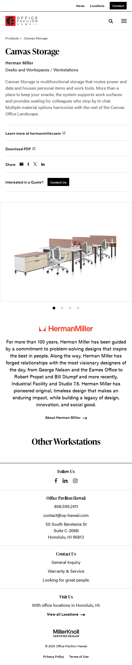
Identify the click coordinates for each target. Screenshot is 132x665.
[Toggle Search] (111, 21)
